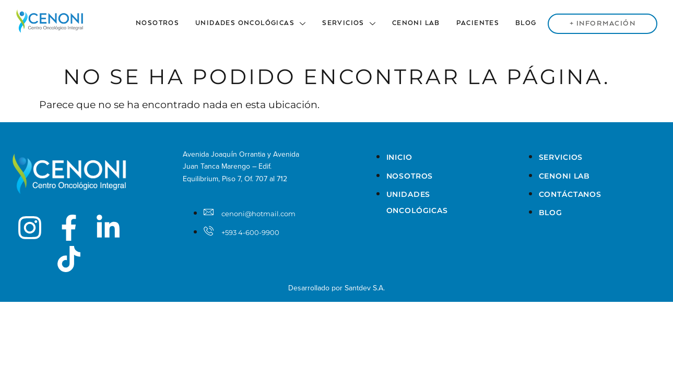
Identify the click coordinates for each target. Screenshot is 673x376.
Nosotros (160, 23)
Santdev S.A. (365, 288)
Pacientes (479, 23)
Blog (527, 23)
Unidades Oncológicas (253, 23)
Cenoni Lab (418, 23)
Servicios (351, 23)
